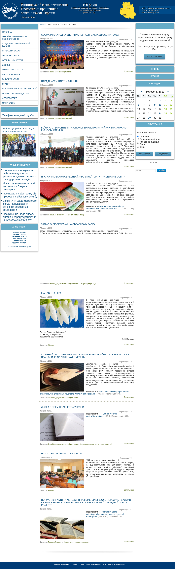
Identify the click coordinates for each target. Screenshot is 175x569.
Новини (51, 491)
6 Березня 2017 (46, 361)
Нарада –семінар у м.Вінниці (59, 81)
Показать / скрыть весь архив (19, 246)
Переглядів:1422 (125, 229)
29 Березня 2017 (46, 39)
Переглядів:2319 (125, 412)
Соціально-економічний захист (60, 215)
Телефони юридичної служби (18, 115)
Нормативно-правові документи (76, 542)
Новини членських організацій (60, 72)
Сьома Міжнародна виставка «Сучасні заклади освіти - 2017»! (80, 35)
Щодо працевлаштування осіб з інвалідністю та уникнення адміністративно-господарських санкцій (19, 175)
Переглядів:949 (126, 298)
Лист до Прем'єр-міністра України (62, 407)
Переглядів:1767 (125, 510)
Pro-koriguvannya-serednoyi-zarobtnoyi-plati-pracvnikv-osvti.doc (105, 207)
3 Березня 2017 (46, 411)
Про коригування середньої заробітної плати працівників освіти (83, 176)
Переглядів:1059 (125, 135)
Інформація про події (88, 284)
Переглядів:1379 (125, 362)
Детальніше (129, 71)
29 (149, 118)
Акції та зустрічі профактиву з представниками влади (18, 129)
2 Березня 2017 (46, 457)
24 (160, 113)
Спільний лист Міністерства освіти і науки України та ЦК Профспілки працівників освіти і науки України (85, 355)
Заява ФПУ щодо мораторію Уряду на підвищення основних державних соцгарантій (20, 205)
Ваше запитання (154, 56)
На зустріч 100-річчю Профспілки (62, 453)
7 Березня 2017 (46, 228)
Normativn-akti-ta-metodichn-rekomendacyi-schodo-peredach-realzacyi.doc (105, 514)
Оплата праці (78, 215)
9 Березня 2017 (46, 181)
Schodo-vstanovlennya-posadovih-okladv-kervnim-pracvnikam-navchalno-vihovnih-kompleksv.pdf (84, 392)
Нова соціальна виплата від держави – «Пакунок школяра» (19, 186)
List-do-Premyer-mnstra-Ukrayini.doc (102, 415)
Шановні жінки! (51, 293)
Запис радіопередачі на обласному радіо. (68, 224)
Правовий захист (55, 542)
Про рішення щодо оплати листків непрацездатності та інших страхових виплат (19, 217)
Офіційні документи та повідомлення (63, 284)
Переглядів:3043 (125, 181)
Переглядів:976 (126, 458)
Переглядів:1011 (125, 86)
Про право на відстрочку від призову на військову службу (20, 195)
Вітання (51, 345)
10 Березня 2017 (46, 134)
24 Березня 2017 (46, 85)
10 (160, 105)
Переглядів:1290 (125, 39)
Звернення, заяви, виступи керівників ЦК (96, 444)
